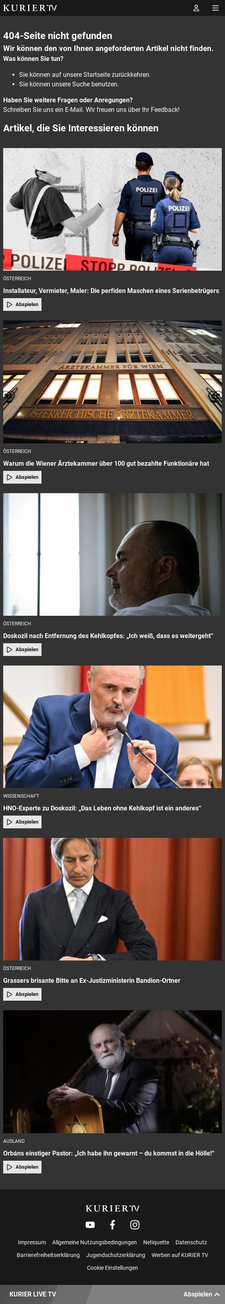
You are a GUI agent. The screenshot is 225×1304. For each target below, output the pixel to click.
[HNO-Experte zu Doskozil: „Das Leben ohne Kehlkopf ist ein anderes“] (112, 727)
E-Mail (74, 109)
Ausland (14, 1141)
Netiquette (156, 1242)
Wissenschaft (21, 796)
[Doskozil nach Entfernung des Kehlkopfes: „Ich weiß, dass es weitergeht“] (112, 554)
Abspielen (22, 304)
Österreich (17, 278)
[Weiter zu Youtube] (90, 1225)
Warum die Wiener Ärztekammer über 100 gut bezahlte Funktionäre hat (106, 463)
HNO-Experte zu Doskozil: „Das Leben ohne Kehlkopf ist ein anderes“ (102, 808)
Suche (81, 84)
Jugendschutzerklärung (115, 1255)
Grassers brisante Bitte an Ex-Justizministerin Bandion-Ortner (91, 980)
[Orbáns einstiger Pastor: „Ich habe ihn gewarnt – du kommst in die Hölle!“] (112, 1071)
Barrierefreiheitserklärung (48, 1255)
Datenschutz (191, 1242)
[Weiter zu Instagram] (135, 1225)
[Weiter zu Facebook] (112, 1225)
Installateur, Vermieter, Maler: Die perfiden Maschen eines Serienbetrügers (111, 291)
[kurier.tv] (113, 1208)
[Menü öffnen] (215, 8)
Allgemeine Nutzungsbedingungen (94, 1242)
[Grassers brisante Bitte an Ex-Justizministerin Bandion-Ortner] (112, 899)
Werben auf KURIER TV (180, 1255)
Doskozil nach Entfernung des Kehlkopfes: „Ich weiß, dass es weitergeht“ (108, 636)
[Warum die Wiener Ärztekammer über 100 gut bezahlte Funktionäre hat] (112, 381)
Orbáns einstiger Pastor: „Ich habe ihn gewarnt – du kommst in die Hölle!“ (109, 1153)
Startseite (96, 74)
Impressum (32, 1242)
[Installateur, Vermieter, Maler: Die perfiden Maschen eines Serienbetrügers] (112, 209)
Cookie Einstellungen (112, 1268)
